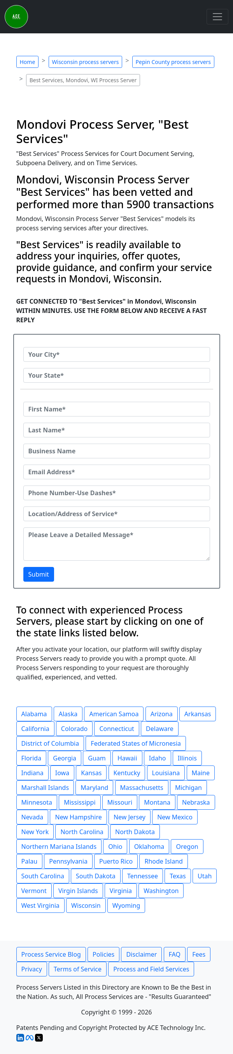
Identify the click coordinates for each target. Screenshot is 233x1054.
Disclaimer (141, 954)
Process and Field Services (151, 969)
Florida (31, 758)
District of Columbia (50, 743)
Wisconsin (86, 905)
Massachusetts (141, 787)
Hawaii (127, 758)
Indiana (32, 773)
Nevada (32, 817)
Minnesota (37, 802)
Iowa (62, 773)
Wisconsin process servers (85, 62)
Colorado (74, 728)
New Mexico (175, 817)
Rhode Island (163, 861)
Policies (103, 954)
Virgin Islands (78, 890)
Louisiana (166, 773)
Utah (205, 876)
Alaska (68, 714)
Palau (29, 861)
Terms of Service (78, 969)
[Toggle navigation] (217, 16)
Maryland (94, 787)
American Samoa (113, 714)
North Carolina (81, 832)
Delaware (159, 728)
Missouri (119, 802)
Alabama (34, 714)
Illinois (187, 758)
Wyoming (126, 905)
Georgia (64, 758)
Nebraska (196, 802)
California (35, 728)
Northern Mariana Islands (59, 846)
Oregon (187, 846)
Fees (198, 954)
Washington (161, 890)
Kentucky (127, 773)
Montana (157, 802)
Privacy (31, 969)
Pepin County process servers (173, 62)
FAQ (174, 954)
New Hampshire (78, 817)
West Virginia (40, 905)
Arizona (162, 714)
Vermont (34, 890)
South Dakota (96, 876)
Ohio (115, 846)
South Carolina (42, 876)
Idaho (157, 758)
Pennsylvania (68, 861)
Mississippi (79, 802)
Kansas (91, 773)
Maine (201, 773)
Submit (38, 574)
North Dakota (135, 832)
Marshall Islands (45, 787)
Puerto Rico (116, 861)
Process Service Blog (51, 954)
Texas (178, 876)
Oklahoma (149, 846)
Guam (96, 758)
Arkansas (197, 714)
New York (35, 832)
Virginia (121, 890)
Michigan (188, 787)
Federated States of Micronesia (136, 743)
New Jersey (129, 817)
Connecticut (116, 728)
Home (27, 62)
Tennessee (142, 876)
